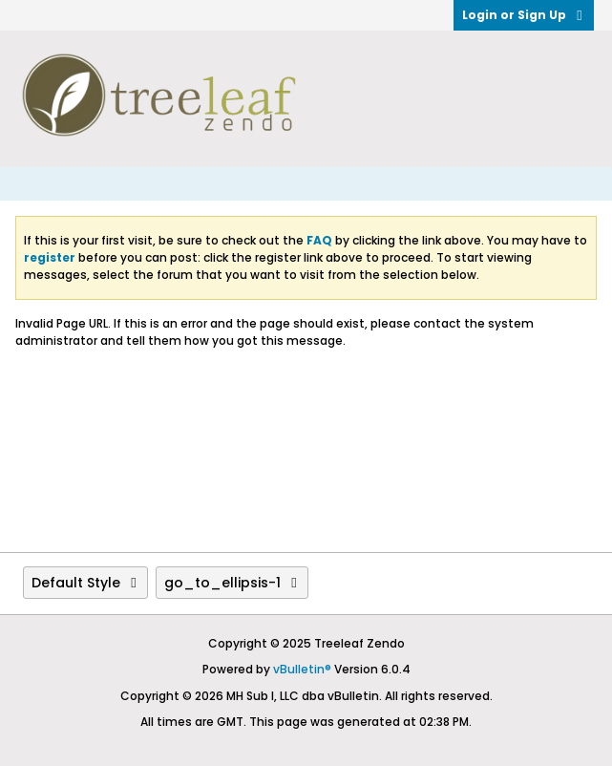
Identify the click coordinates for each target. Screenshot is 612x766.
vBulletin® (302, 669)
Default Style (85, 582)
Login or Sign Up (523, 15)
